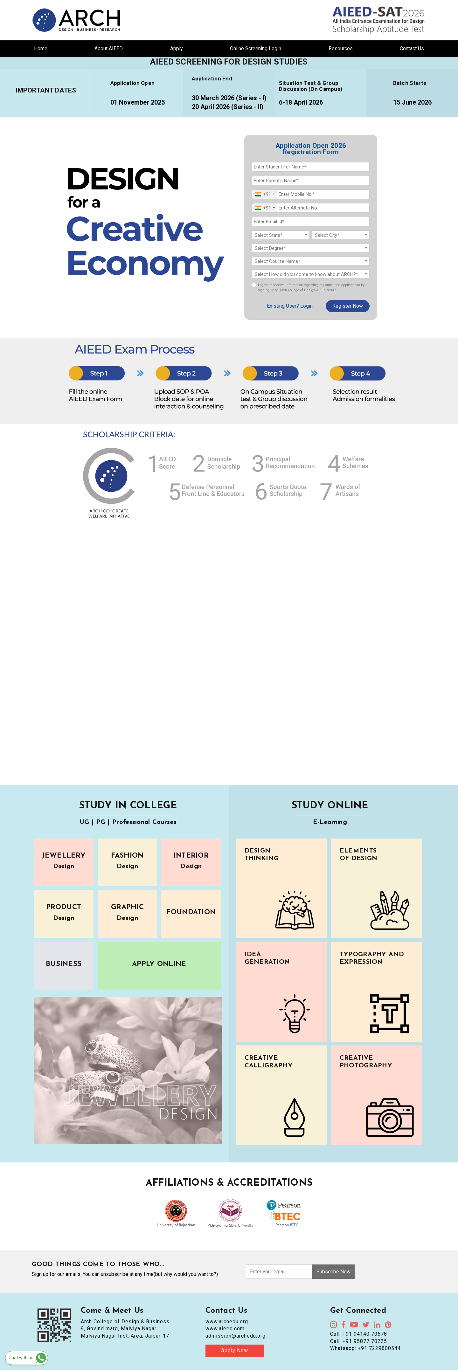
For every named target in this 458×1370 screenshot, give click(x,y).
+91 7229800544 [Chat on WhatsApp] (379, 1348)
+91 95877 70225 (365, 1341)
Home (40, 48)
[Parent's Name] (311, 180)
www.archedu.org (226, 1322)
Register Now (347, 306)
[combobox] (264, 194)
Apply (176, 48)
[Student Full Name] (311, 167)
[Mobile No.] (311, 194)
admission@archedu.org (235, 1336)
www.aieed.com (225, 1328)
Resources (341, 48)
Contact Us (412, 48)
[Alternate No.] (311, 208)
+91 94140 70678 (365, 1334)
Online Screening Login (255, 48)
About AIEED (108, 48)
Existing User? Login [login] (290, 306)
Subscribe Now (333, 1272)
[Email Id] (311, 221)
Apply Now (234, 1350)
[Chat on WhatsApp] (26, 1358)
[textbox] (280, 235)
